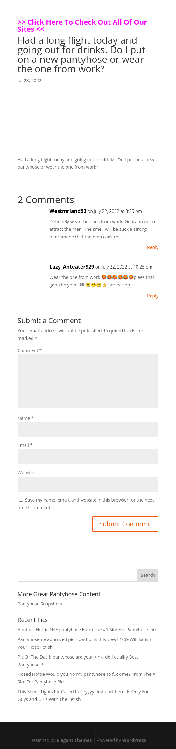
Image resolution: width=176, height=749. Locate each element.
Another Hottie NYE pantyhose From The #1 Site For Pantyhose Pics (87, 629)
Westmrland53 (67, 211)
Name (26, 418)
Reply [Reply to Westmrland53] (152, 247)
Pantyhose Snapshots (40, 604)
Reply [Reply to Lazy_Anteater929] (152, 296)
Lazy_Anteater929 (71, 266)
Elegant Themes (74, 740)
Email (25, 445)
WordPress (134, 740)
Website (26, 473)
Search (148, 575)
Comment (30, 350)
